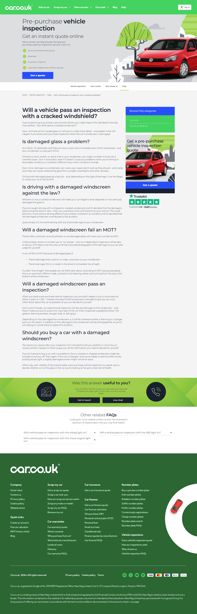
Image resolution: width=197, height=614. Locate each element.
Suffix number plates (132, 503)
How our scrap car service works (63, 499)
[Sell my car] (44, 7)
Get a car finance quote (96, 505)
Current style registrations (135, 512)
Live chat (118, 400)
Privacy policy (17, 499)
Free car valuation (19, 527)
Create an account (19, 523)
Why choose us (111, 86)
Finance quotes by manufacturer (101, 536)
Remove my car (55, 512)
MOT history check (20, 531)
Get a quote (37, 75)
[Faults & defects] (150, 126)
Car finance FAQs (93, 540)
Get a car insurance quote (97, 490)
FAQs (124, 86)
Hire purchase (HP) (94, 514)
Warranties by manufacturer (62, 540)
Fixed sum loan (92, 527)
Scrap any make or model (60, 503)
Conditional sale (93, 531)
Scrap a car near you (58, 495)
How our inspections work (134, 545)
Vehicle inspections (78, 86)
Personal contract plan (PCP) (99, 518)
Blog (12, 536)
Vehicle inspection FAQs (134, 553)
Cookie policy (17, 503)
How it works (95, 86)
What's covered (55, 531)
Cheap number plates (132, 517)
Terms (100, 575)
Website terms (17, 508)
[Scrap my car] (62, 7)
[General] (150, 120)
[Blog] (115, 7)
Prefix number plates (132, 508)
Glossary (52, 549)
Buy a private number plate (135, 490)
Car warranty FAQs (57, 553)
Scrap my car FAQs (57, 508)
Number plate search (132, 521)
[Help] (124, 7)
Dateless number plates (133, 499)
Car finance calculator (96, 509)
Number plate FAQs (132, 525)
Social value (16, 490)
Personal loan (91, 523)
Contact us (15, 495)
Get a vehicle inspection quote (137, 540)
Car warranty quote (57, 527)
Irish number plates (131, 495)
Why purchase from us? (59, 536)
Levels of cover (55, 545)
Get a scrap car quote (58, 490)
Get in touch (84, 400)
